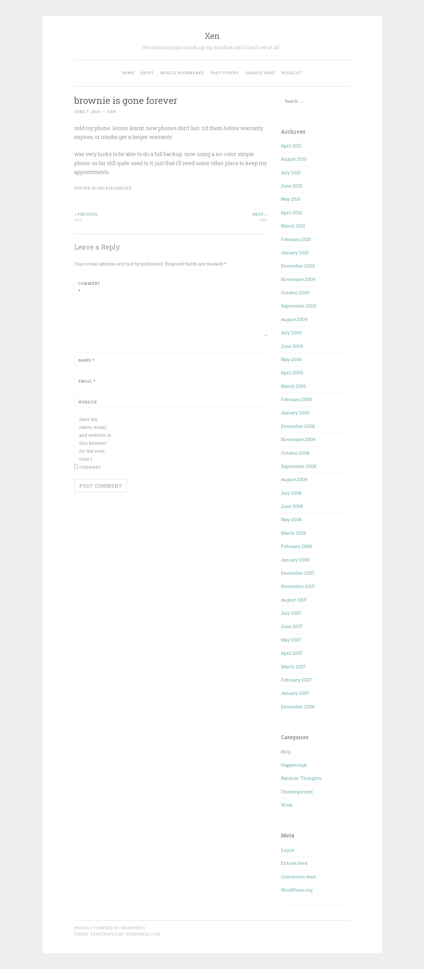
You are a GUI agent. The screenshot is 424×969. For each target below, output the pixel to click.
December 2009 (298, 266)
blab (122, 217)
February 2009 (296, 399)
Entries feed (294, 863)
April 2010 (291, 212)
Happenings (294, 765)
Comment (89, 287)
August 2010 (294, 159)
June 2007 (292, 626)
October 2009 (295, 292)
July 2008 (291, 493)
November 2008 (298, 439)
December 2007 (297, 573)
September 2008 (298, 466)
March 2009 (293, 386)
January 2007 (295, 693)
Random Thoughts (301, 778)
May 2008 (291, 519)
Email (86, 381)
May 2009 (291, 359)
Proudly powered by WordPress (109, 927)
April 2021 (291, 146)
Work (286, 805)
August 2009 (294, 319)
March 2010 (293, 226)
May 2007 (291, 640)
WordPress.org (296, 890)
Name (86, 360)
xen (111, 111)
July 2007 (291, 613)
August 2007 (294, 600)
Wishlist (291, 72)
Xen (212, 36)
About (147, 72)
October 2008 (295, 453)
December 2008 (298, 426)
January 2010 (295, 252)
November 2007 (298, 586)
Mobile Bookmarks (182, 72)
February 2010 (296, 239)
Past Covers (225, 72)
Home (128, 72)
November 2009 (298, 279)
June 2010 (291, 186)
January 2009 (295, 412)
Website (87, 402)
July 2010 (291, 172)
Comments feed (298, 877)
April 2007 (292, 653)
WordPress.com (142, 934)
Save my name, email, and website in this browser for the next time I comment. (95, 443)
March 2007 (293, 666)
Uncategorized (114, 188)
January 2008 (295, 560)
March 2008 (293, 533)
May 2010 (291, 199)
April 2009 (292, 372)
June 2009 (292, 346)
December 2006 (298, 706)
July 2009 (291, 332)
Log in (287, 850)
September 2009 (298, 306)
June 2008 (292, 506)
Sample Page (260, 72)
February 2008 (296, 546)
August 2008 (294, 479)
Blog (286, 751)
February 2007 (296, 680)
